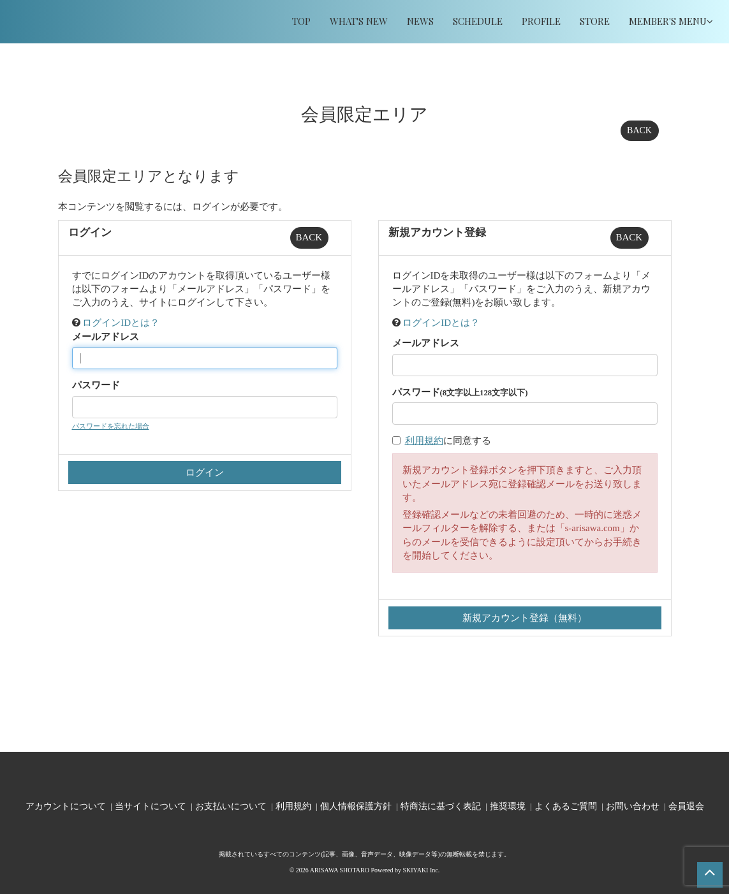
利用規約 (424, 441)
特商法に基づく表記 (441, 806)
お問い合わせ (632, 806)
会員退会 (686, 806)
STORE (595, 21)
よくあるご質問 (565, 806)
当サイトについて (150, 806)
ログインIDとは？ (120, 323)
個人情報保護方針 (356, 806)
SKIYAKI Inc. (420, 870)
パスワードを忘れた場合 (110, 426)
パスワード (96, 385)
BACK (639, 130)
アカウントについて (66, 806)
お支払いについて (231, 806)
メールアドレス (105, 337)
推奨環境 (508, 806)
